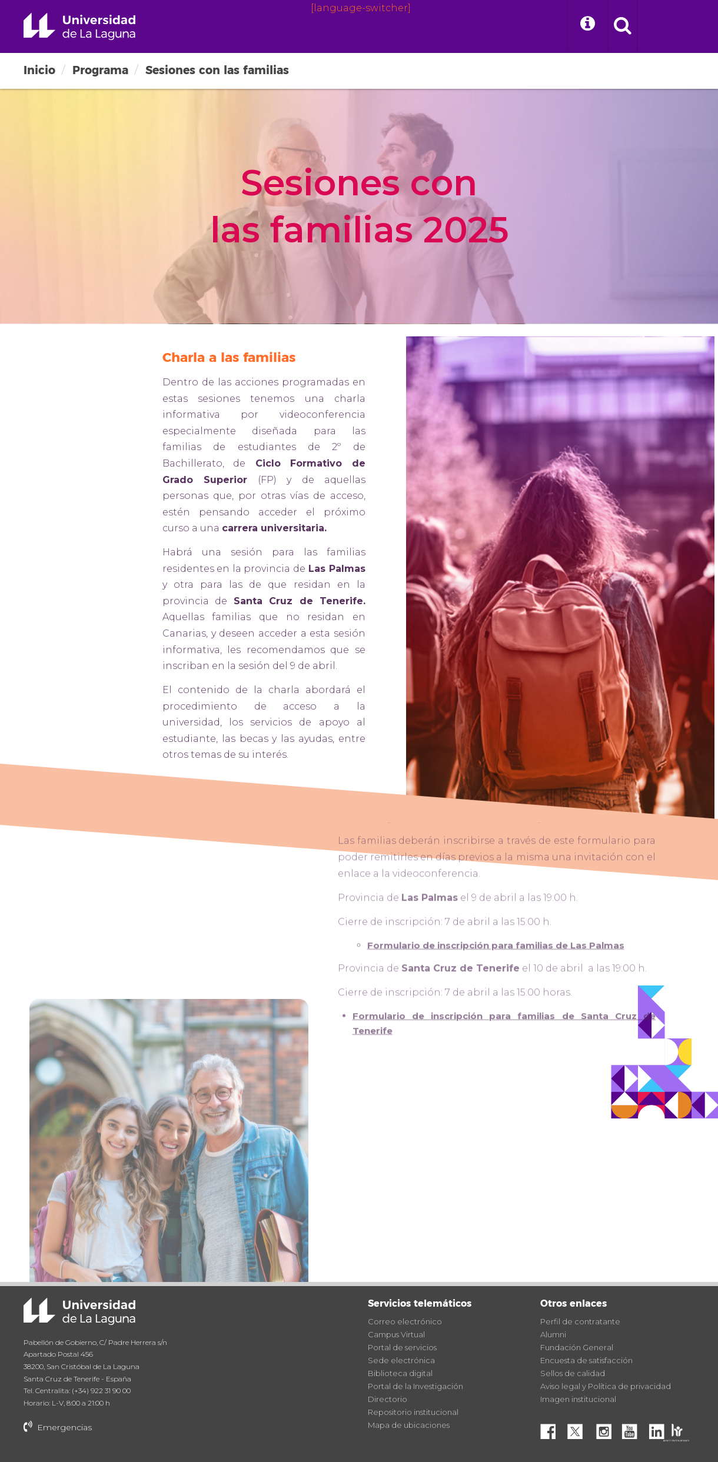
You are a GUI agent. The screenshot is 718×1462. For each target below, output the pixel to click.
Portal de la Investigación (415, 1386)
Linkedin (661, 1428)
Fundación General (576, 1347)
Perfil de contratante (580, 1321)
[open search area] (622, 26)
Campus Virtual (396, 1334)
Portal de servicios (402, 1347)
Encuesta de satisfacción (586, 1360)
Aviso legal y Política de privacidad (605, 1386)
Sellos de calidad (572, 1373)
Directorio (387, 1399)
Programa (100, 70)
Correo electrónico (405, 1321)
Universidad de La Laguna (79, 26)
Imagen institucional (578, 1399)
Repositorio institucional (413, 1412)
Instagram (606, 1428)
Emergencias (58, 1427)
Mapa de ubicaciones (409, 1425)
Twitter (579, 1428)
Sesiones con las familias (217, 70)
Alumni (553, 1334)
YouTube (633, 1428)
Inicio (39, 70)
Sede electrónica (401, 1360)
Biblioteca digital (400, 1373)
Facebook (552, 1428)
